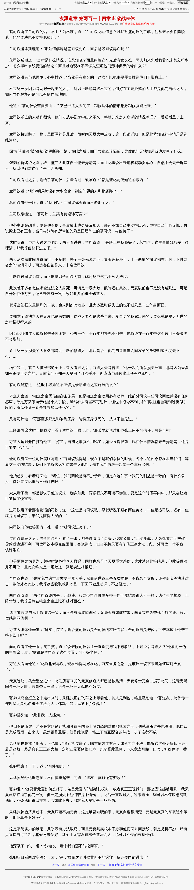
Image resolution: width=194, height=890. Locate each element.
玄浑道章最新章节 (78, 864)
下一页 (101, 864)
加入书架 (150, 8)
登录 (16, 2)
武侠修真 (29, 8)
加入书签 (139, 8)
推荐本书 (161, 8)
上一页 (56, 864)
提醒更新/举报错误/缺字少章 (125, 864)
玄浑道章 (177, 8)
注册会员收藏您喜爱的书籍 (138, 23)
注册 (25, 2)
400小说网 (10, 8)
